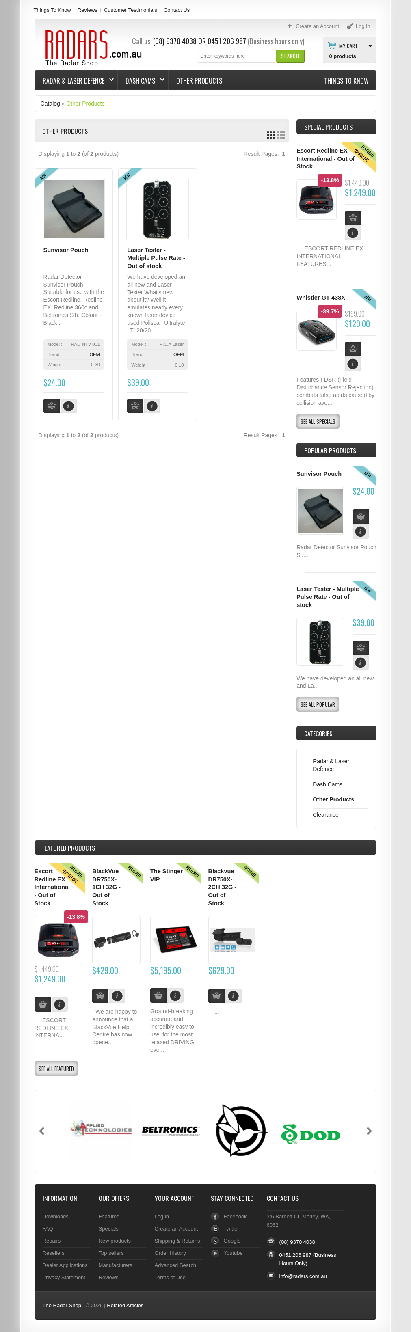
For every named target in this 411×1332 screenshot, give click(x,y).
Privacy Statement (64, 1277)
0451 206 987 (227, 41)
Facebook (235, 1216)
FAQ (48, 1229)
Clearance (326, 815)
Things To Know (52, 10)
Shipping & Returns (177, 1241)
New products (115, 1241)
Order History (170, 1253)
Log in (162, 1216)
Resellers (54, 1253)
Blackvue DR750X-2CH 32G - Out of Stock (222, 887)
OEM (94, 354)
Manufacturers (115, 1265)
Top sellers (111, 1253)
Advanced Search (176, 1265)
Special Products (328, 127)
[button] (290, 56)
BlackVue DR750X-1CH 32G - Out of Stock (106, 887)
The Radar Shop (62, 1305)
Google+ (234, 1241)
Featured (109, 1216)
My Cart (348, 45)
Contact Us (177, 10)
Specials (109, 1229)
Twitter (231, 1229)
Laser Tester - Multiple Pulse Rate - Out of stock (156, 258)
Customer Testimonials (130, 10)
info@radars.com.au (303, 1276)
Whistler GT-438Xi (321, 297)
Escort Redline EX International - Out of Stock (325, 158)
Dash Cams (141, 81)
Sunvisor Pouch (66, 250)
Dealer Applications (65, 1265)
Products (68, 848)
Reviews (87, 10)
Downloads (56, 1216)
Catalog (50, 103)
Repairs (52, 1241)
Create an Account (176, 1229)
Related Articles (125, 1305)
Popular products (330, 450)
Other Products (199, 81)
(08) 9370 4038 (175, 41)
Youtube (233, 1253)
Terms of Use (170, 1277)
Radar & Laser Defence (74, 81)
